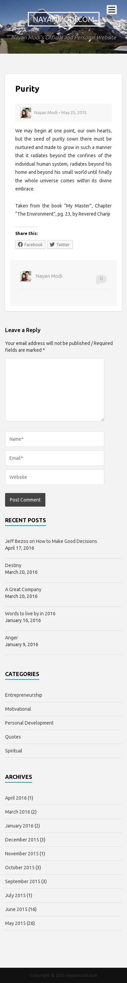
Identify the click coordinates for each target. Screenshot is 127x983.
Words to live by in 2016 (30, 613)
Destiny (13, 565)
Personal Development (29, 723)
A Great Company (23, 589)
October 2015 (20, 867)
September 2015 (22, 881)
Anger (11, 637)
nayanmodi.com (63, 19)
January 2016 (19, 826)
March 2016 (17, 812)
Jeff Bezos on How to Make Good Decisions (51, 541)
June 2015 (16, 909)
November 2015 (22, 853)
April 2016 (16, 798)
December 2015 (22, 839)
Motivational (18, 709)
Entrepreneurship (23, 695)
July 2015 (15, 895)
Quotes (13, 737)
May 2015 (15, 923)
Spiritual (13, 750)
